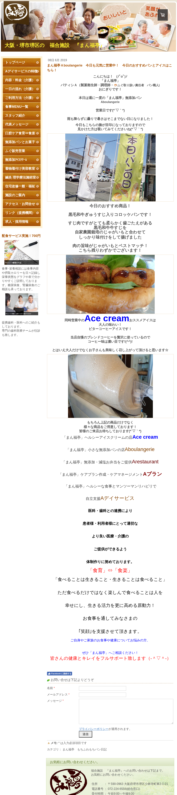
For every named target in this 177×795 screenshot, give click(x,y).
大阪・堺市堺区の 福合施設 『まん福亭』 (55, 45)
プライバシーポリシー (93, 729)
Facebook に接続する (59, 673)
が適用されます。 (105, 729)
